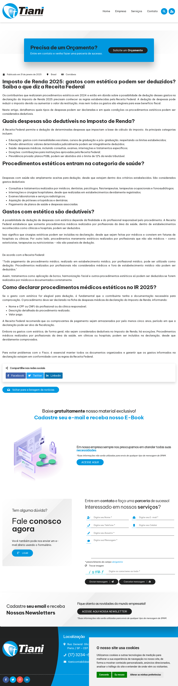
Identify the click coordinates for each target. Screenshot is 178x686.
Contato (152, 11)
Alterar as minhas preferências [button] (145, 674)
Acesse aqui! (90, 462)
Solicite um (128, 50)
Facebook (15, 375)
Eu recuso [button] (120, 674)
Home (106, 11)
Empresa (120, 11)
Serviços (136, 11)
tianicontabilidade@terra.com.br (88, 661)
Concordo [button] (104, 674)
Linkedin (53, 375)
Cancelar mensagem (137, 581)
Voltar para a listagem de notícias (30, 389)
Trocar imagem (94, 565)
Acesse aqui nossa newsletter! (104, 611)
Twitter (35, 375)
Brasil (53, 74)
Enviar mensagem (102, 581)
